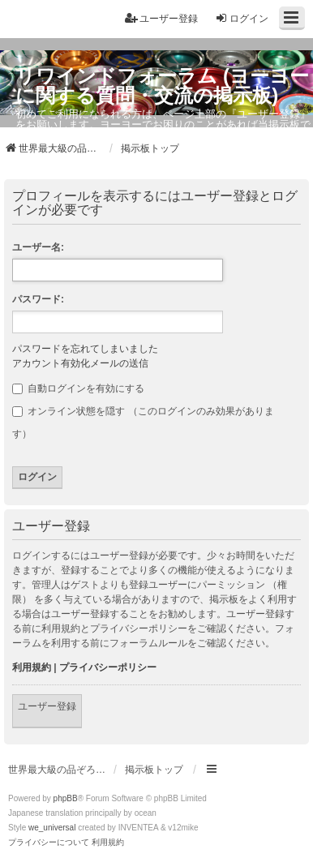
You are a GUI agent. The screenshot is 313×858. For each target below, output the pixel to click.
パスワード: (38, 299)
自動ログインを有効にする (78, 388)
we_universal (51, 827)
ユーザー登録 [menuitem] (161, 18)
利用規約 (31, 667)
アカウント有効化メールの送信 (80, 363)
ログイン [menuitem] (241, 18)
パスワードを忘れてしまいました (85, 348)
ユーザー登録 (47, 706)
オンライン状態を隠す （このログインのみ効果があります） (143, 422)
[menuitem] (48, 842)
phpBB (66, 798)
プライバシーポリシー (107, 667)
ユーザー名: (38, 247)
